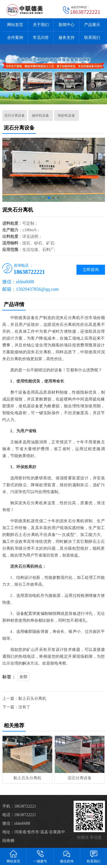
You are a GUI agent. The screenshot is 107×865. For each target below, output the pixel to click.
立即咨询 (91, 270)
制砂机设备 (66, 115)
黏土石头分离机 (32, 698)
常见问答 (41, 37)
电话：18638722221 (19, 815)
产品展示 (92, 25)
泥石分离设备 (14, 115)
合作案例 (15, 37)
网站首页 (15, 25)
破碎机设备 (40, 115)
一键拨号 (40, 856)
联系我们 (92, 37)
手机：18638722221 (19, 806)
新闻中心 (66, 25)
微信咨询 (67, 856)
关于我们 (41, 25)
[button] (49, 198)
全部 (23, 677)
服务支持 (66, 37)
